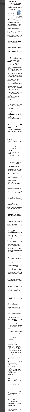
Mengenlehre (21, 7)
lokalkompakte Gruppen (15, 319)
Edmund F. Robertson (15, 368)
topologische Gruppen (10, 198)
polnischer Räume (9, 313)
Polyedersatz (15, 63)
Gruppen (21, 319)
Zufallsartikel (2, 4)
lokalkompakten (15, 320)
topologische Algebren (15, 198)
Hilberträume (9, 303)
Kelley (17, 80)
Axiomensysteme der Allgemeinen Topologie (15, 183)
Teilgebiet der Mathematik (17, 4)
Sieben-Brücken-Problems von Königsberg (15, 60)
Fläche (17, 266)
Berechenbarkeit (9, 316)
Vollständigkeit (19, 248)
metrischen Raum (16, 69)
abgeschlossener (14, 235)
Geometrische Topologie (13, 263)
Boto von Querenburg (11, 339)
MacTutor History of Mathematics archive (15, 369)
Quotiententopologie (13, 230)
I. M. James (10, 331)
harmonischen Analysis (10, 319)
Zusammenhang (12, 251)
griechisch (12, 2)
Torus (18, 92)
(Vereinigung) (21, 124)
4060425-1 (15, 405)
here (9, 409)
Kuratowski (17, 79)
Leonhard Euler (9, 61)
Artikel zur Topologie (11, 364)
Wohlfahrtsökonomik (12, 325)
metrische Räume (19, 197)
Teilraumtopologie (13, 229)
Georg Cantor (21, 69)
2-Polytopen (21, 297)
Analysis (21, 87)
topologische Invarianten (15, 95)
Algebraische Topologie (13, 254)
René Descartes (13, 67)
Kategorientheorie (15, 22)
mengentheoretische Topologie (16, 41)
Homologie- (9, 97)
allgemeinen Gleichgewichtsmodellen (14, 326)
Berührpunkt (17, 163)
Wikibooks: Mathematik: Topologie (12, 363)
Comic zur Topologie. (11, 372)
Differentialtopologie (10, 214)
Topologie (15, 345)
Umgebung (9, 114)
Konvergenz (20, 114)
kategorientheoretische (15, 208)
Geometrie (17, 7)
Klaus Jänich (10, 350)
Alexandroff (9, 80)
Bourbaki (14, 80)
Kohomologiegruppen (13, 97)
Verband (18, 204)
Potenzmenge (9, 148)
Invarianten (18, 89)
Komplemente (20, 107)
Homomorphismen (17, 47)
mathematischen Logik (15, 316)
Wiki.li (2, 1)
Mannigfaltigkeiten (13, 265)
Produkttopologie (12, 231)
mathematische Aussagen (19, 225)
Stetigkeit (8, 6)
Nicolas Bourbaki (10, 337)
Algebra (8, 257)
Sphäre (11, 92)
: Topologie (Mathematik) (12, 361)
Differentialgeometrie (10, 215)
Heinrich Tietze (9, 78)
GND (13, 405)
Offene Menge (12, 117)
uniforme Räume (15, 197)
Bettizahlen (13, 96)
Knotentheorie (10, 41)
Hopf (10, 80)
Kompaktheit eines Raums (15, 232)
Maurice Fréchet (9, 69)
